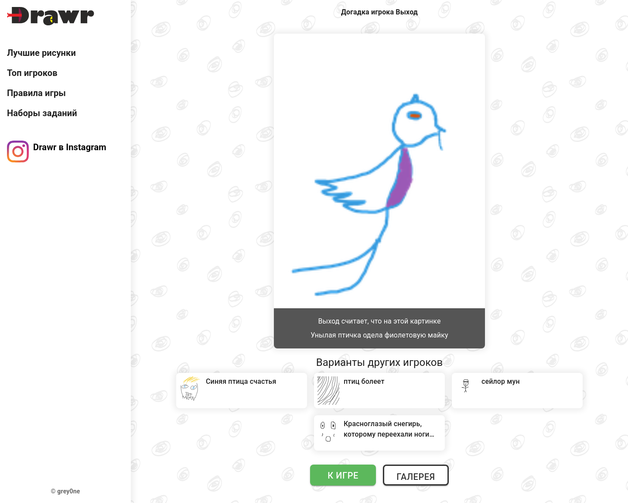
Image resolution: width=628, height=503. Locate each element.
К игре (343, 475)
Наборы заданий (42, 113)
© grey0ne (65, 491)
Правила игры (36, 93)
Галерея (415, 477)
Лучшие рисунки (41, 53)
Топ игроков (32, 73)
